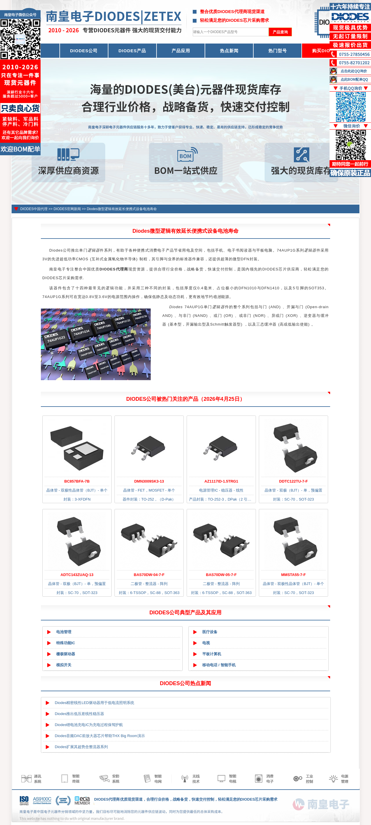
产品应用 (181, 50)
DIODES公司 (84, 50)
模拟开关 (63, 665)
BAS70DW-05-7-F (221, 575)
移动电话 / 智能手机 (219, 665)
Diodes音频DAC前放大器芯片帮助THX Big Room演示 (100, 736)
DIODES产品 (132, 50)
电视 (206, 643)
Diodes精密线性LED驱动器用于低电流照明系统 (94, 703)
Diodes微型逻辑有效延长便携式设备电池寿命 (122, 209)
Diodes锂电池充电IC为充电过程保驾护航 (89, 725)
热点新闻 (229, 50)
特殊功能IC (65, 643)
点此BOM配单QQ (354, 79)
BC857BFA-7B (77, 481)
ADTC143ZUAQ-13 (77, 575)
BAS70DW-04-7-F (149, 575)
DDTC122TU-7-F (293, 481)
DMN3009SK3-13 (149, 481)
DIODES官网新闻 (67, 209)
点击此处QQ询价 (354, 71)
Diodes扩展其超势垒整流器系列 (81, 747)
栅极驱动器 (65, 654)
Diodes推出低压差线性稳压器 (79, 714)
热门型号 (277, 50)
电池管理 (63, 632)
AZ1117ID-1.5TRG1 (221, 481)
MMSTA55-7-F (293, 575)
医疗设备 (209, 632)
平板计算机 (211, 654)
